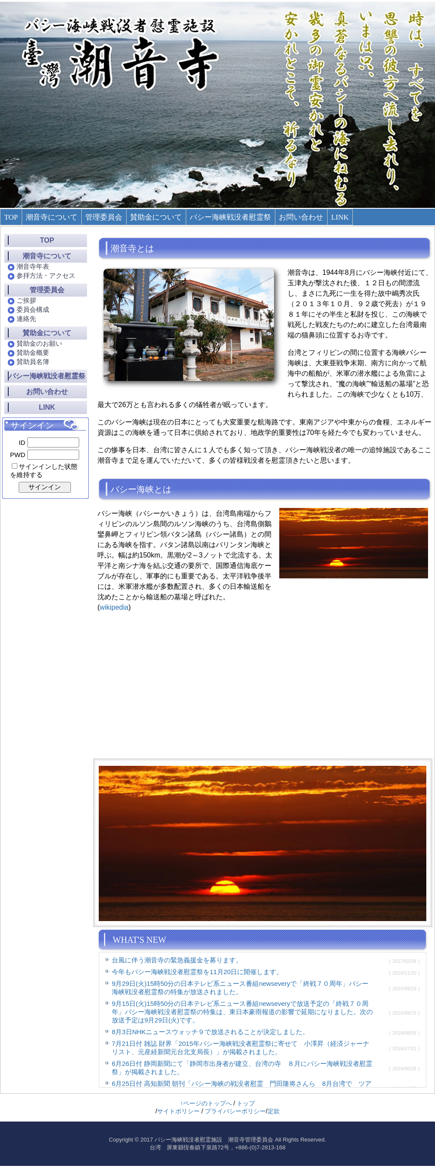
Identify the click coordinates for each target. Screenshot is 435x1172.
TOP (11, 217)
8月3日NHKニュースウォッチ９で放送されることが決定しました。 (210, 1031)
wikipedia (114, 607)
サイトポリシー (178, 1111)
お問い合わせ (301, 217)
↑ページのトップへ (206, 1103)
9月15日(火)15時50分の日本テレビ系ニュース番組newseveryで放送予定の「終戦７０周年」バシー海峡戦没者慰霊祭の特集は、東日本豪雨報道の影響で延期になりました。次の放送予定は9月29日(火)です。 (242, 1012)
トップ (246, 1103)
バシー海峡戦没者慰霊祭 (230, 217)
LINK (340, 217)
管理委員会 (103, 217)
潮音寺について (51, 217)
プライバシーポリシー (235, 1111)
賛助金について (156, 217)
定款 (274, 1111)
